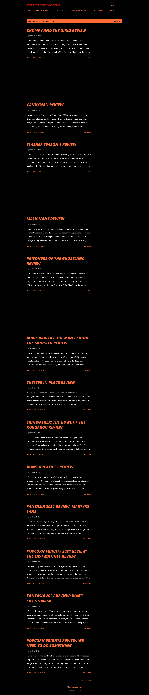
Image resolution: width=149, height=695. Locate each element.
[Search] (113, 5)
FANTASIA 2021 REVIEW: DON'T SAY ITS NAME (55, 598)
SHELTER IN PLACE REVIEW (51, 382)
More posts (86, 680)
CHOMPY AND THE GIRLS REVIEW (56, 30)
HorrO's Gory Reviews (43, 5)
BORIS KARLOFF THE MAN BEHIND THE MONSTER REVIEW (57, 340)
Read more (87, 58)
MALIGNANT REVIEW (45, 218)
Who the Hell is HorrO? (43, 10)
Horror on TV (61, 10)
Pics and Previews (98, 10)
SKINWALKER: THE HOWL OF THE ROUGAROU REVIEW (56, 424)
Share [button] (29, 58)
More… (112, 10)
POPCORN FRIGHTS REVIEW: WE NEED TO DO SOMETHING (55, 643)
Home (29, 10)
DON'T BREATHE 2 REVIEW (50, 466)
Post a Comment (39, 58)
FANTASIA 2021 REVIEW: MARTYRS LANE (58, 509)
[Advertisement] (59, 80)
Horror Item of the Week (79, 10)
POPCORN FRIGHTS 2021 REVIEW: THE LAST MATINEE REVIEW (57, 553)
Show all (117, 21)
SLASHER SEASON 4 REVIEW (51, 144)
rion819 (79, 690)
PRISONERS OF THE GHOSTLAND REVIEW (56, 261)
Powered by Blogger (74, 687)
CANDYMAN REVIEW (45, 104)
